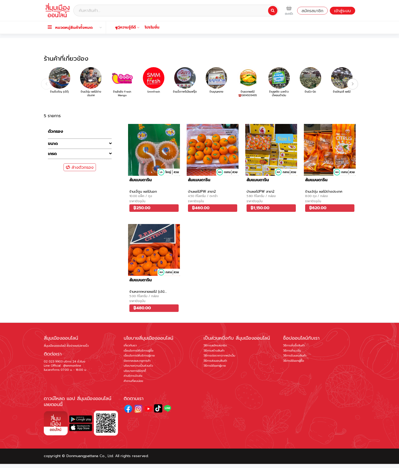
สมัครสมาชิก (312, 11)
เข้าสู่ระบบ (342, 11)
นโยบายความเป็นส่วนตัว (138, 366)
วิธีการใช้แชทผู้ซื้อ (293, 361)
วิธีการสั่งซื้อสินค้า (294, 345)
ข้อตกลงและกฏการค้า (137, 361)
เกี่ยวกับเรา (130, 345)
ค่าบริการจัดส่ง (133, 376)
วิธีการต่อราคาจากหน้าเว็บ (219, 355)
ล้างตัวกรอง (80, 167)
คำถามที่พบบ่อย (133, 381)
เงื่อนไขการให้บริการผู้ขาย (139, 355)
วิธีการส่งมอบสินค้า (215, 361)
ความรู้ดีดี (127, 27)
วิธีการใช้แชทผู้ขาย (215, 366)
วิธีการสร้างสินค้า (214, 350)
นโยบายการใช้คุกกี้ (135, 371)
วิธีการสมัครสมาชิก (215, 345)
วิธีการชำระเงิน (292, 350)
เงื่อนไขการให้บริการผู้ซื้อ (138, 350)
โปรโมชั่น (152, 27)
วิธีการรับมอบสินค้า (294, 355)
